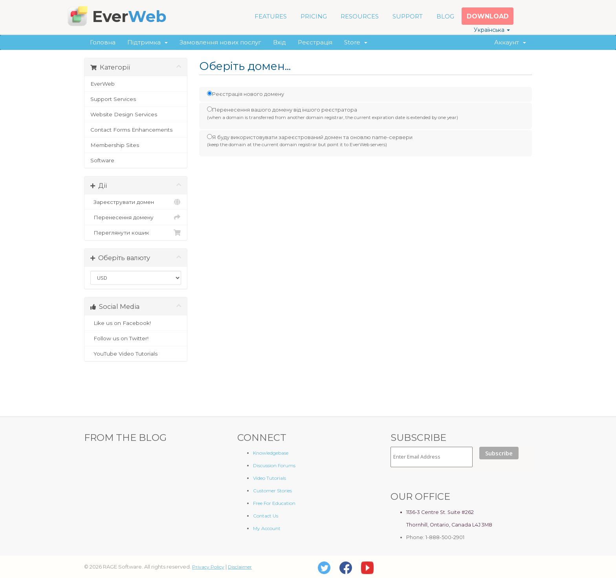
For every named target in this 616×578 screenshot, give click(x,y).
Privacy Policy (208, 567)
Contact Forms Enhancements (131, 130)
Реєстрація (315, 42)
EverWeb (102, 84)
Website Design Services (123, 114)
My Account (266, 528)
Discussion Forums (274, 465)
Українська (492, 29)
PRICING (314, 16)
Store (355, 42)
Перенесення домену (135, 217)
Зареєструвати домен (135, 202)
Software (102, 160)
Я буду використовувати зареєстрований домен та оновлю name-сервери (309, 141)
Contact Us (265, 516)
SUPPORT (407, 16)
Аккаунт (510, 42)
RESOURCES (360, 16)
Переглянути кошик (135, 232)
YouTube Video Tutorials (135, 353)
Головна (103, 42)
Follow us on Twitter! (135, 338)
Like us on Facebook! (135, 323)
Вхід (279, 42)
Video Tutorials (269, 478)
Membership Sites (114, 145)
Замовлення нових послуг (220, 42)
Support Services (113, 99)
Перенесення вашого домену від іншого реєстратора (332, 113)
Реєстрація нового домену (245, 94)
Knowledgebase (270, 453)
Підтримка (147, 42)
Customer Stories (272, 491)
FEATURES (271, 16)
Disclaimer (240, 567)
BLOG (445, 16)
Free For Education (274, 503)
